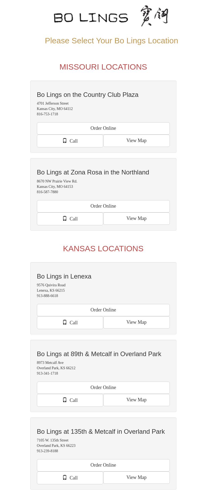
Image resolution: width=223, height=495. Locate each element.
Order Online (103, 128)
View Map (136, 140)
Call (70, 141)
